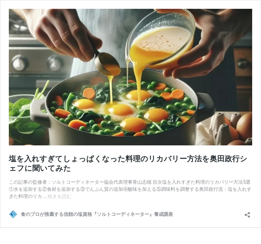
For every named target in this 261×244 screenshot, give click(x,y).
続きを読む (59, 196)
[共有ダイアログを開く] (247, 212)
